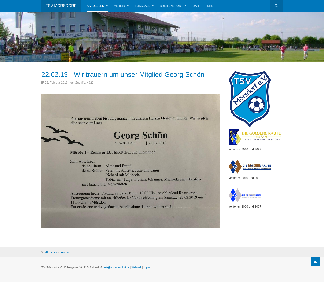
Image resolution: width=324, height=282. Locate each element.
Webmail (136, 267)
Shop (211, 5)
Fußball (144, 5)
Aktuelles (97, 5)
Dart (197, 5)
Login (146, 267)
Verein (121, 5)
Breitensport (173, 5)
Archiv (65, 252)
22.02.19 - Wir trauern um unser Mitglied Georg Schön (122, 74)
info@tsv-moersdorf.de (116, 267)
